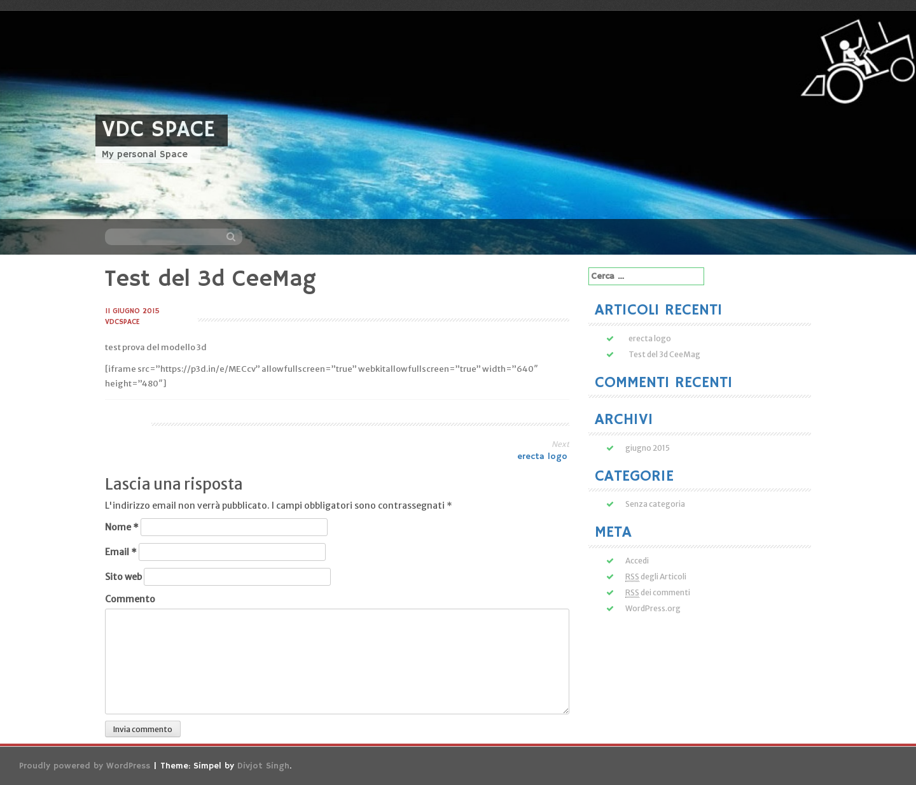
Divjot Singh (263, 766)
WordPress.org (653, 608)
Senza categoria (655, 504)
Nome (122, 527)
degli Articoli (655, 577)
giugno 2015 (647, 448)
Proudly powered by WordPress (84, 766)
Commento (130, 599)
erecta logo (543, 456)
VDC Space (158, 130)
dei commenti (657, 593)
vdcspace (122, 322)
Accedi (637, 560)
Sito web (123, 577)
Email (121, 552)
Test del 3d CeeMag (664, 354)
